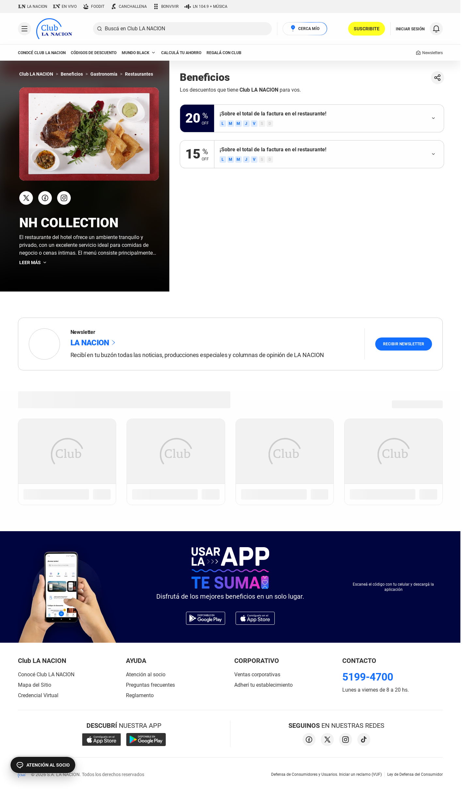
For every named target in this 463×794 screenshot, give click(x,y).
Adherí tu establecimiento (263, 685)
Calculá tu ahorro (181, 53)
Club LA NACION (36, 74)
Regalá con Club (224, 53)
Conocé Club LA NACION (46, 674)
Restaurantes (139, 74)
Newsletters (429, 52)
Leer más (33, 262)
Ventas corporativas (257, 674)
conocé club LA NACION (42, 53)
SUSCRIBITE (366, 28)
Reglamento (140, 695)
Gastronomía (103, 74)
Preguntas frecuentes (150, 685)
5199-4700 (367, 677)
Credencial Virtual (38, 695)
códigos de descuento (93, 53)
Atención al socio (145, 674)
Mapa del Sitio (34, 685)
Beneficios (72, 74)
